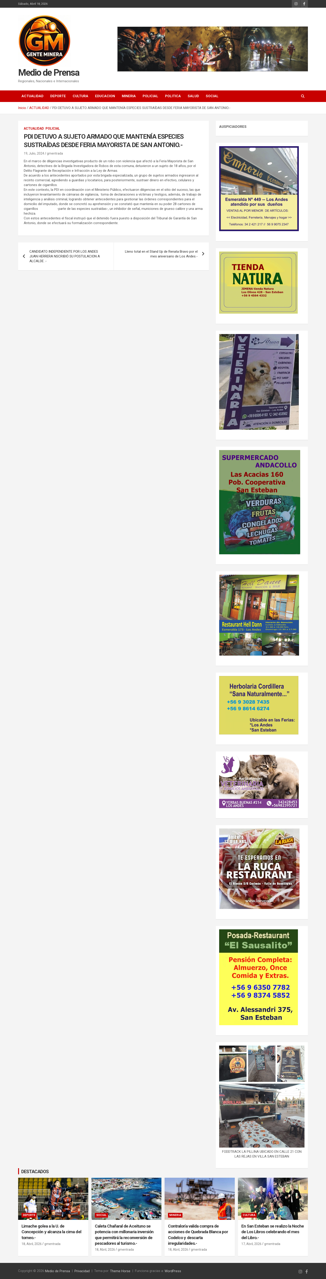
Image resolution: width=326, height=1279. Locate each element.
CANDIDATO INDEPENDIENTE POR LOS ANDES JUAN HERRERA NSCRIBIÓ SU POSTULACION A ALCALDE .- (64, 256)
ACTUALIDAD (32, 96)
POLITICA (173, 96)
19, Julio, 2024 (34, 153)
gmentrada (55, 153)
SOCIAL (212, 96)
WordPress (173, 1271)
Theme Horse (120, 1271)
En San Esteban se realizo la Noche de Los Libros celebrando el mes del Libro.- (272, 1231)
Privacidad (82, 1271)
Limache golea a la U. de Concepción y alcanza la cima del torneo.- (51, 1231)
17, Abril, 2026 (251, 1244)
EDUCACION (105, 96)
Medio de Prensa (48, 73)
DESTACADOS (35, 1171)
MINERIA (129, 96)
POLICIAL (150, 96)
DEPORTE (58, 96)
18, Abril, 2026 (32, 1244)
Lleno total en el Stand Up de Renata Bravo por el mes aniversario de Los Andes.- (161, 254)
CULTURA (80, 96)
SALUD (193, 96)
